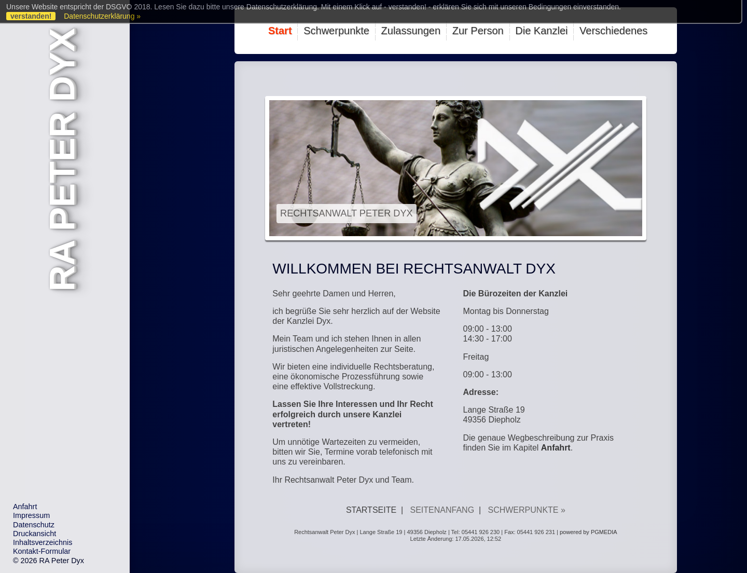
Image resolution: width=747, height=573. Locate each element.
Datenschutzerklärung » (102, 16)
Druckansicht (34, 533)
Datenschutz (33, 525)
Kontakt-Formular (42, 551)
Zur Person (478, 30)
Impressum (31, 515)
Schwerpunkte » (526, 510)
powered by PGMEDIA (588, 532)
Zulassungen (411, 30)
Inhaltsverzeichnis (42, 542)
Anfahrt (25, 506)
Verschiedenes (613, 30)
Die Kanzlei (541, 30)
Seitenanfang (442, 510)
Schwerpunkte (336, 30)
